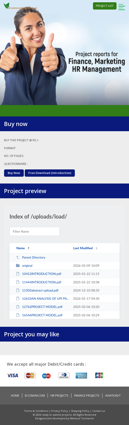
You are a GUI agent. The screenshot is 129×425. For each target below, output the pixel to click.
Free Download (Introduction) (49, 173)
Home (15, 395)
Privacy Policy (60, 410)
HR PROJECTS (59, 395)
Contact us (98, 410)
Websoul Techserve (82, 418)
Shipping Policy (80, 410)
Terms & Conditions (36, 410)
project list (105, 6)
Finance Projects (87, 395)
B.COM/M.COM (35, 395)
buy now (14, 173)
